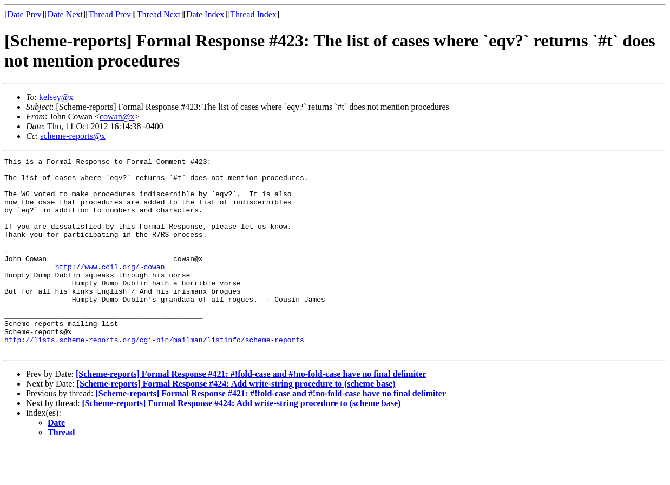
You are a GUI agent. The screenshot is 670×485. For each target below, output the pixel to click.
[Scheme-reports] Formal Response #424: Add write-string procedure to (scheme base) (236, 422)
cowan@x (117, 116)
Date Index (205, 14)
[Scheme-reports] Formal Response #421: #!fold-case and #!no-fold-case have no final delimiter (251, 412)
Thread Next (158, 14)
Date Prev (24, 14)
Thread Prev (109, 14)
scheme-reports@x (72, 136)
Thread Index (253, 14)
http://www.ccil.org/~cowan (110, 289)
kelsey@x (56, 97)
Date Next (65, 14)
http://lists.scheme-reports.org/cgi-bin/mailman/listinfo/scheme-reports (154, 377)
